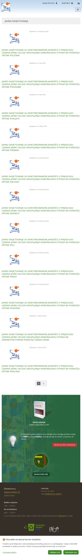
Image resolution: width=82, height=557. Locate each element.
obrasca (62, 516)
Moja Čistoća (50, 3)
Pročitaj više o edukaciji (64, 445)
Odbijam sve (55, 552)
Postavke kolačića (9, 552)
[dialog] (41, 546)
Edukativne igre (41, 474)
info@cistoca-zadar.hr (53, 494)
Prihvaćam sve (71, 552)
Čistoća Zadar (6, 7)
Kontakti (66, 3)
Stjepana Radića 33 (12, 492)
